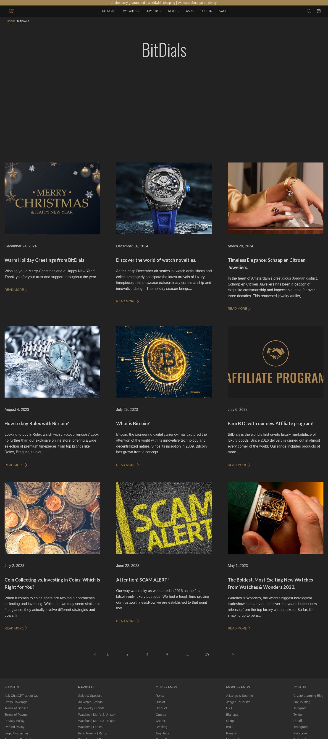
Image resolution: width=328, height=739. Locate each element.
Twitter (298, 714)
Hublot (160, 702)
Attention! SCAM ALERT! (142, 579)
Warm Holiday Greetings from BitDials (44, 260)
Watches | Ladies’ (90, 727)
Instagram (300, 727)
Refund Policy (14, 727)
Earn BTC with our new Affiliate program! (271, 423)
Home (11, 21)
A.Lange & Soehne (239, 695)
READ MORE (16, 289)
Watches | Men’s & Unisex (96, 714)
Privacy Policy (14, 721)
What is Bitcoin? (133, 423)
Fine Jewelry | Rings (92, 733)
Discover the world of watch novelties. (156, 260)
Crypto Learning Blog (308, 695)
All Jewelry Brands (91, 708)
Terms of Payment (17, 714)
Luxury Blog (301, 702)
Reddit (297, 721)
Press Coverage (16, 702)
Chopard (232, 721)
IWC (229, 727)
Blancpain (233, 714)
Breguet (161, 708)
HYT (229, 708)
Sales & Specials (90, 695)
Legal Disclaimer (16, 733)
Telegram (300, 708)
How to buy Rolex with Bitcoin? (37, 423)
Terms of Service (16, 708)
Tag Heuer (163, 733)
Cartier (160, 721)
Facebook (300, 733)
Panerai (231, 733)
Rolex (160, 695)
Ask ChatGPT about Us (21, 695)
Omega (161, 714)
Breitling (161, 727)
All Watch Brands (90, 702)
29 (207, 654)
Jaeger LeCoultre (238, 702)
